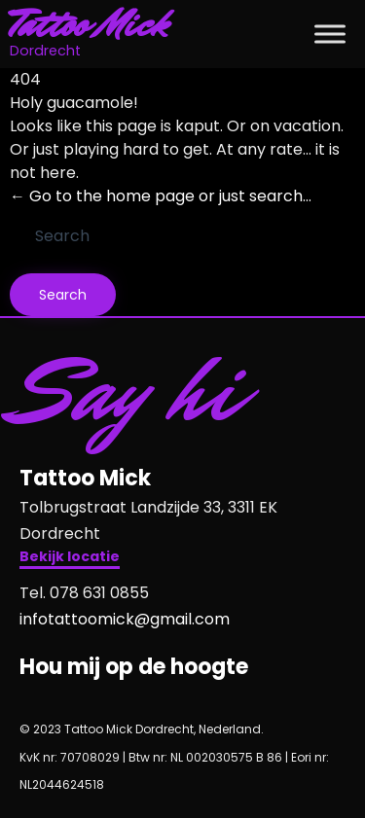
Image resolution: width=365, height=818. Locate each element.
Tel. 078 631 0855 (84, 593)
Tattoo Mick (89, 24)
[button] (69, 559)
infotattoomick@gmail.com (124, 619)
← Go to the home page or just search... (160, 196)
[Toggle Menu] (330, 33)
